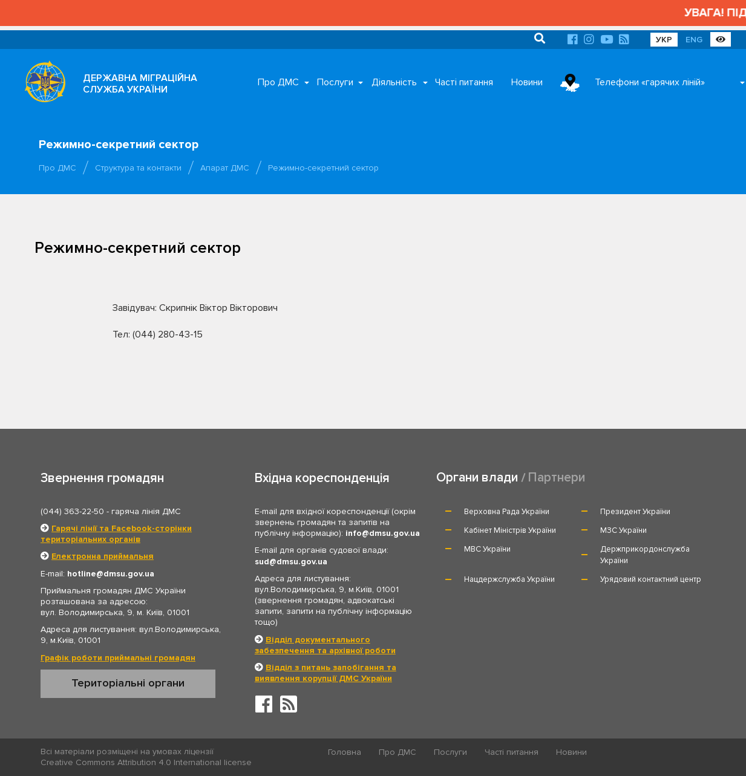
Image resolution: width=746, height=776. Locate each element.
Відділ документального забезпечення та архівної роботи (325, 645)
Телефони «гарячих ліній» (650, 82)
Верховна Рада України (506, 512)
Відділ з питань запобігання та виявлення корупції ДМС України (325, 672)
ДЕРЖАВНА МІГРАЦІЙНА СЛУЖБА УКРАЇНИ (140, 84)
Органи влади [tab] (477, 477)
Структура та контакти (138, 168)
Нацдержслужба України (509, 579)
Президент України (635, 512)
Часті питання (464, 82)
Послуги (335, 82)
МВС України (487, 549)
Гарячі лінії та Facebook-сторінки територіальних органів (116, 533)
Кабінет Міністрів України (510, 530)
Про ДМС (278, 82)
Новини (527, 82)
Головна (344, 752)
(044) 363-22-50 (72, 511)
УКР (664, 39)
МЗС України (623, 530)
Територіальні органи (128, 683)
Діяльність (394, 82)
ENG (693, 39)
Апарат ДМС (224, 168)
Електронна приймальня (102, 556)
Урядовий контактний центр (650, 579)
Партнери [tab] (556, 477)
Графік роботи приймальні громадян (118, 658)
